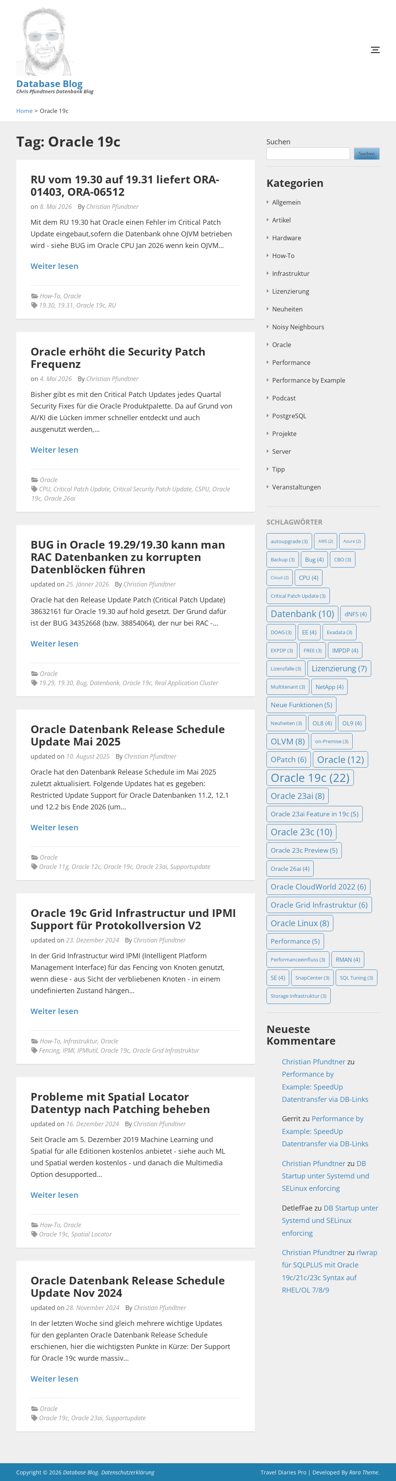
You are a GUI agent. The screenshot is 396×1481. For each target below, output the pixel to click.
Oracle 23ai (151, 866)
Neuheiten (287, 309)
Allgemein (286, 202)
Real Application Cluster (186, 683)
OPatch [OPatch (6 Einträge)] (289, 759)
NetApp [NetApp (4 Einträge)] (329, 687)
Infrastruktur (80, 1041)
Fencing (49, 1050)
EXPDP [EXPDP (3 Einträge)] (282, 650)
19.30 (47, 305)
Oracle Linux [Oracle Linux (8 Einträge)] (300, 923)
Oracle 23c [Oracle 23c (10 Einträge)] (301, 832)
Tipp (278, 469)
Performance (291, 362)
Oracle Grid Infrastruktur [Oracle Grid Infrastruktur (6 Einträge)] (319, 905)
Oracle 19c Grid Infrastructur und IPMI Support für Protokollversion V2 (133, 918)
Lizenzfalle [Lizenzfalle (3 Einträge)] (286, 668)
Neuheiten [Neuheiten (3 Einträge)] (286, 723)
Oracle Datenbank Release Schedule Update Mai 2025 (128, 735)
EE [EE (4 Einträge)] (309, 632)
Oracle (72, 296)
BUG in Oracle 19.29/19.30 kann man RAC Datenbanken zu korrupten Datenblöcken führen (128, 556)
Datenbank (104, 683)
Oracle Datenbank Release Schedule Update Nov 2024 (128, 1286)
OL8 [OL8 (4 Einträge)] (322, 723)
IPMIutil (87, 1050)
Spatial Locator (91, 1234)
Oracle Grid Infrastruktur (166, 1050)
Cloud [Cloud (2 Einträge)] (279, 577)
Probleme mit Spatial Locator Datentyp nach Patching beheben (120, 1102)
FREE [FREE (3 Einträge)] (313, 650)
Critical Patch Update (81, 489)
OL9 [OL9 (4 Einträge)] (352, 723)
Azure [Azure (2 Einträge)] (352, 541)
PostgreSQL (289, 416)
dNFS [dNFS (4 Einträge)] (356, 614)
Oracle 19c (90, 305)
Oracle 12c (86, 866)
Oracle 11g (53, 866)
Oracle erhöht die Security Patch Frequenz (118, 357)
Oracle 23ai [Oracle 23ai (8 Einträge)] (297, 795)
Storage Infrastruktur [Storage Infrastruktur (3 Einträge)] (298, 995)
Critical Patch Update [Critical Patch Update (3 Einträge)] (298, 595)
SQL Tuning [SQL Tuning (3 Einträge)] (356, 977)
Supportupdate (190, 866)
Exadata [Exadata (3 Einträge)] (339, 632)
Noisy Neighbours (298, 327)
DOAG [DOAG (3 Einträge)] (281, 632)
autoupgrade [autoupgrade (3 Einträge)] (289, 541)
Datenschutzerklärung (127, 1472)
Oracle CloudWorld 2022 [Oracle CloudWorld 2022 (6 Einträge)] (318, 886)
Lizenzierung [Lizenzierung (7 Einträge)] (339, 668)
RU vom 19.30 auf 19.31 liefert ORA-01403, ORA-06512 (125, 185)
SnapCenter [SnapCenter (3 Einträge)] (312, 977)
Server (281, 451)
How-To (50, 296)
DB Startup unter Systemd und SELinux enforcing (325, 1176)
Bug (81, 683)
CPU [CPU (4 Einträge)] (308, 577)
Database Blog (49, 83)
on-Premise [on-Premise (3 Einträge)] (331, 741)
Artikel (281, 220)
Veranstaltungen (296, 487)
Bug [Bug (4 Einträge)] (314, 559)
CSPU (202, 489)
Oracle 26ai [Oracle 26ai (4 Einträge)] (290, 868)
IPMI (68, 1050)
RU (112, 305)
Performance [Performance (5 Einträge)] (295, 941)
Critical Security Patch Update (152, 489)
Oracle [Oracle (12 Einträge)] (340, 759)
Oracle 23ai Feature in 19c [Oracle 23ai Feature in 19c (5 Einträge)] (314, 813)
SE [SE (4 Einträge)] (278, 978)
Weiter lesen (55, 266)
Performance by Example (308, 380)
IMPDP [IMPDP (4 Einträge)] (345, 650)
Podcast (284, 398)
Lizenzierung (290, 291)
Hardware (286, 238)
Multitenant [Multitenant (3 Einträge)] (288, 686)
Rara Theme (363, 1472)
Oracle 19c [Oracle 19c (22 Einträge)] (310, 777)
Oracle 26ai (59, 498)
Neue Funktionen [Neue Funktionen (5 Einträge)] (301, 704)
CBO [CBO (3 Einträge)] (342, 559)
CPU (44, 489)
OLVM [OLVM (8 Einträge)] (288, 741)
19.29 (47, 683)
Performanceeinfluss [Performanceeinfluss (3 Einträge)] (298, 959)
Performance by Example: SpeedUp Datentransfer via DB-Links (325, 1086)
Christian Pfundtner (112, 206)
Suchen (278, 141)
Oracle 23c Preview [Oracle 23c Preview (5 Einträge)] (304, 850)
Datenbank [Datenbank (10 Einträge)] (302, 614)
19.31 (65, 305)
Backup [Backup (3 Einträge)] (283, 559)
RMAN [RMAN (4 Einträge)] (348, 959)
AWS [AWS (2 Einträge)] (325, 541)
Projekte (284, 433)
